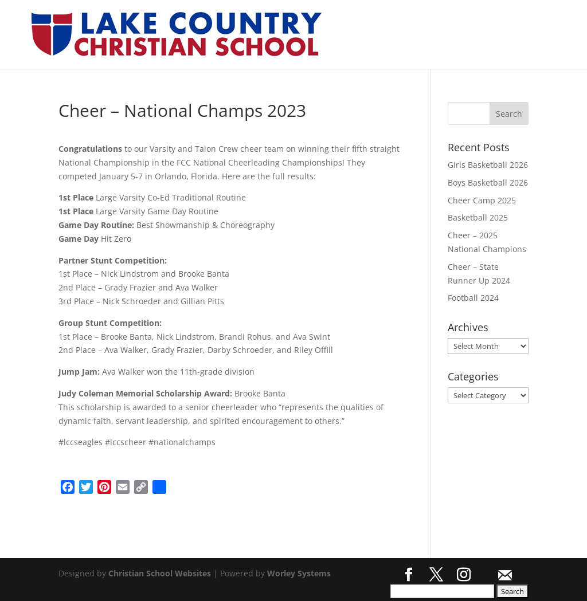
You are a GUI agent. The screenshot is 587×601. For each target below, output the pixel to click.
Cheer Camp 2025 (482, 200)
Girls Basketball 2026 (488, 164)
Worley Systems (299, 573)
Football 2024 (473, 297)
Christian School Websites (159, 573)
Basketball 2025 (478, 217)
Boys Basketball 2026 (488, 182)
